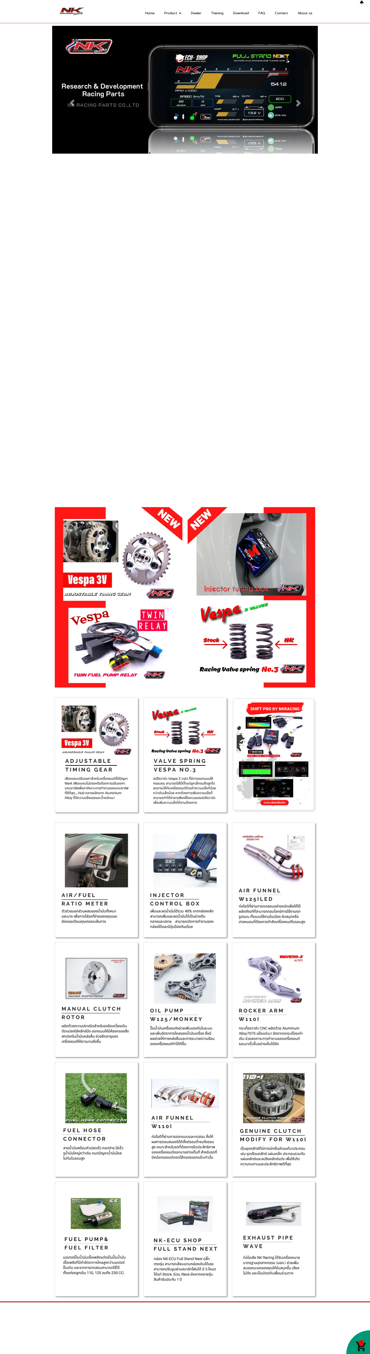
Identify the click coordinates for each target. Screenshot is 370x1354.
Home (150, 13)
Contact (281, 13)
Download (241, 13)
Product (172, 13)
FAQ (262, 13)
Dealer (196, 13)
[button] (72, 103)
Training (217, 13)
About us (305, 13)
